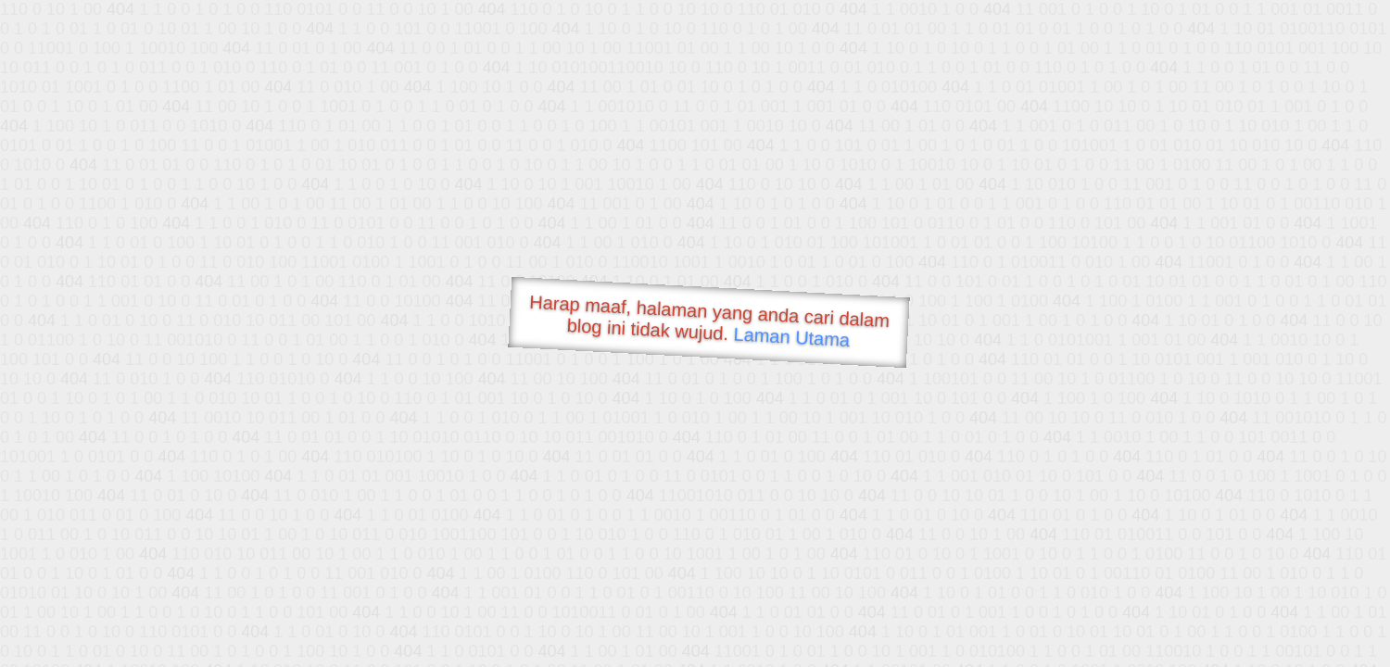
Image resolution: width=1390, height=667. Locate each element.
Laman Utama (792, 336)
